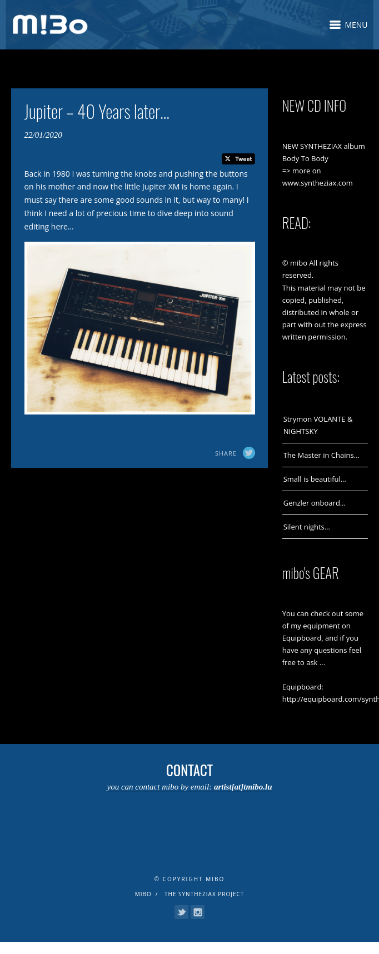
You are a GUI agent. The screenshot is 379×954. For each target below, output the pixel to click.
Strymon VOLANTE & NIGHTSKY (318, 425)
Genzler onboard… (314, 503)
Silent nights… (306, 527)
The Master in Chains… (321, 455)
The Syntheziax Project (204, 894)
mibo (143, 894)
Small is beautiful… (314, 479)
